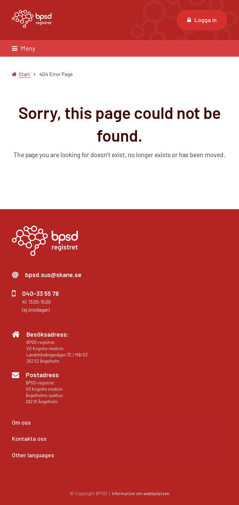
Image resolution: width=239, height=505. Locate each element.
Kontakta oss (29, 438)
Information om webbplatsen (140, 493)
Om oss (21, 422)
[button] (119, 48)
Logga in (202, 19)
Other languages (33, 455)
